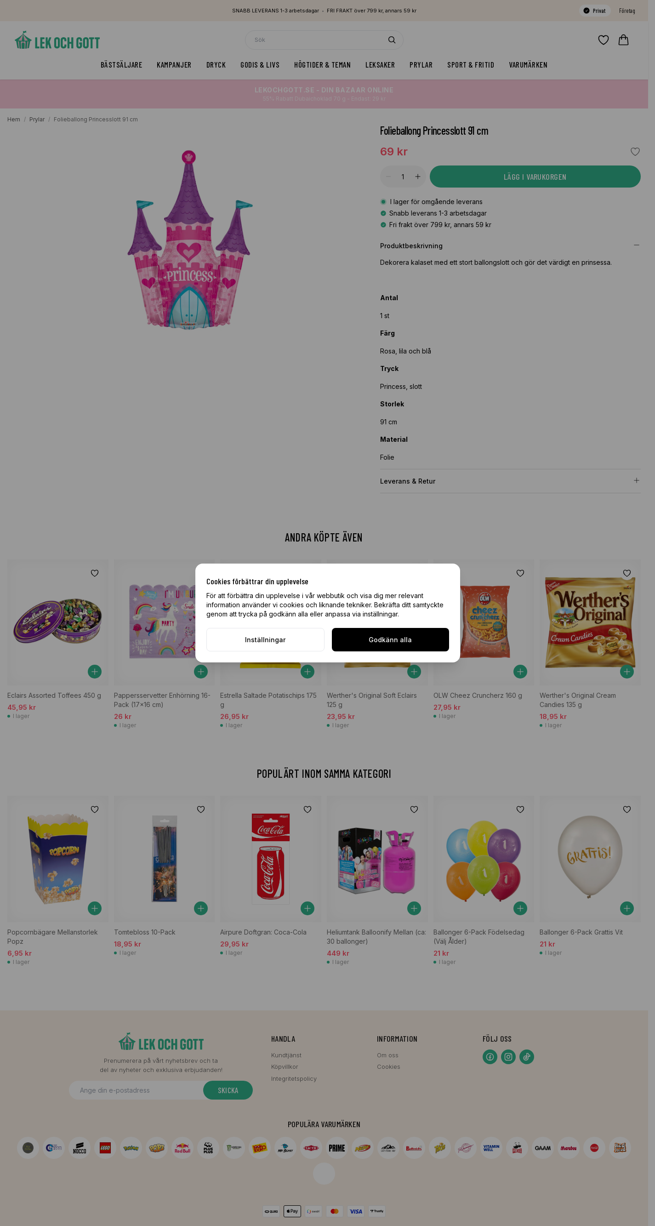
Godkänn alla (390, 640)
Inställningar (265, 640)
